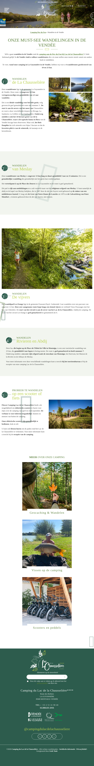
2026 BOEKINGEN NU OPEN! (48, 2)
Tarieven (82, 6)
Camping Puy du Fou (38, 32)
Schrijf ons (47, 708)
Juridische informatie (67, 749)
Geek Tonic (53, 751)
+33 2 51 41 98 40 (67, 6)
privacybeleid (42, 683)
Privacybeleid (81, 749)
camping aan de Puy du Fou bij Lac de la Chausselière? (61, 54)
